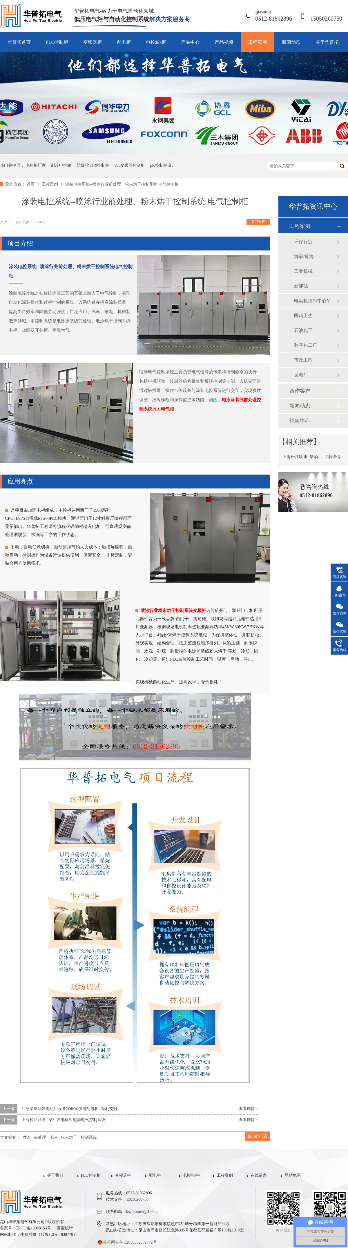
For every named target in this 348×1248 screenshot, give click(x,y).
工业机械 (303, 271)
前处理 (40, 1137)
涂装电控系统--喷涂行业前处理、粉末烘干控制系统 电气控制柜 (122, 184)
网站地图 (292, 1175)
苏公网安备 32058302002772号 (127, 1242)
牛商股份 (28, 1234)
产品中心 (190, 42)
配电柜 (124, 42)
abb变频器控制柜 (130, 165)
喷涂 (27, 1137)
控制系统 (89, 1137)
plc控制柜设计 (162, 165)
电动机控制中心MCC (315, 300)
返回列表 (258, 222)
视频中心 (299, 421)
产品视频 (224, 42)
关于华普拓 (327, 42)
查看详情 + (248, 1109)
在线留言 (259, 1175)
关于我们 (55, 1175)
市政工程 (303, 359)
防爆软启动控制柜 (93, 165)
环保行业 (303, 241)
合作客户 (299, 391)
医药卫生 (303, 315)
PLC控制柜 (57, 42)
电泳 (54, 1137)
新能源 (301, 286)
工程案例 (257, 42)
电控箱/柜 (156, 42)
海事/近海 (304, 256)
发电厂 (301, 374)
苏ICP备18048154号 (33, 1228)
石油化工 (303, 330)
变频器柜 (92, 42)
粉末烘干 (69, 1137)
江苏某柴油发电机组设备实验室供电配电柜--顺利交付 (69, 1109)
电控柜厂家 (36, 165)
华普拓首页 (19, 42)
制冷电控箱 (61, 165)
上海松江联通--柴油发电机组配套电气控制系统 (63, 1120)
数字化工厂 (305, 345)
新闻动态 (291, 42)
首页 (31, 184)
